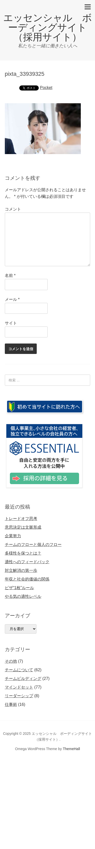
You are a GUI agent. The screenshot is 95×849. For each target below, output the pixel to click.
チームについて (19, 670)
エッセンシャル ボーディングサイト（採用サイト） (47, 27)
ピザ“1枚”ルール (19, 588)
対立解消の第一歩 (21, 570)
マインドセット (19, 687)
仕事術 (11, 704)
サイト (11, 323)
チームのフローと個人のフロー (33, 544)
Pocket (46, 87)
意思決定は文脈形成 (23, 527)
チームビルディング (23, 678)
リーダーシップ (19, 696)
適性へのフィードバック (27, 562)
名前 (10, 275)
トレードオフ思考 (21, 518)
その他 (11, 661)
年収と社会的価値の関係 (27, 579)
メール (12, 299)
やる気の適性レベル (23, 596)
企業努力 (13, 536)
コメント (13, 209)
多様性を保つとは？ (23, 553)
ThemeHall (71, 749)
